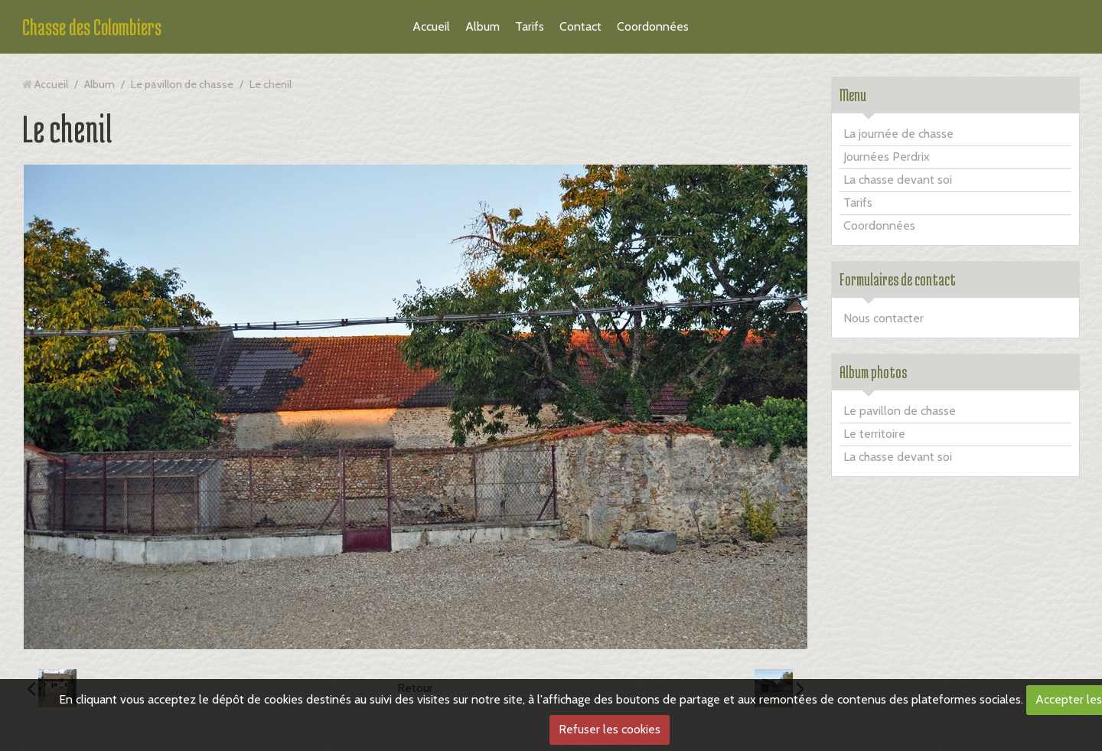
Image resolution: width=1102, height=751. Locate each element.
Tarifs (529, 26)
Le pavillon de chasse (182, 84)
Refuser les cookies (609, 729)
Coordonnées (653, 26)
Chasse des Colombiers (91, 27)
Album (482, 26)
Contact (580, 26)
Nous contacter (883, 318)
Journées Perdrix (886, 156)
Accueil (431, 26)
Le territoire (874, 433)
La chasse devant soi (897, 179)
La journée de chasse (898, 133)
